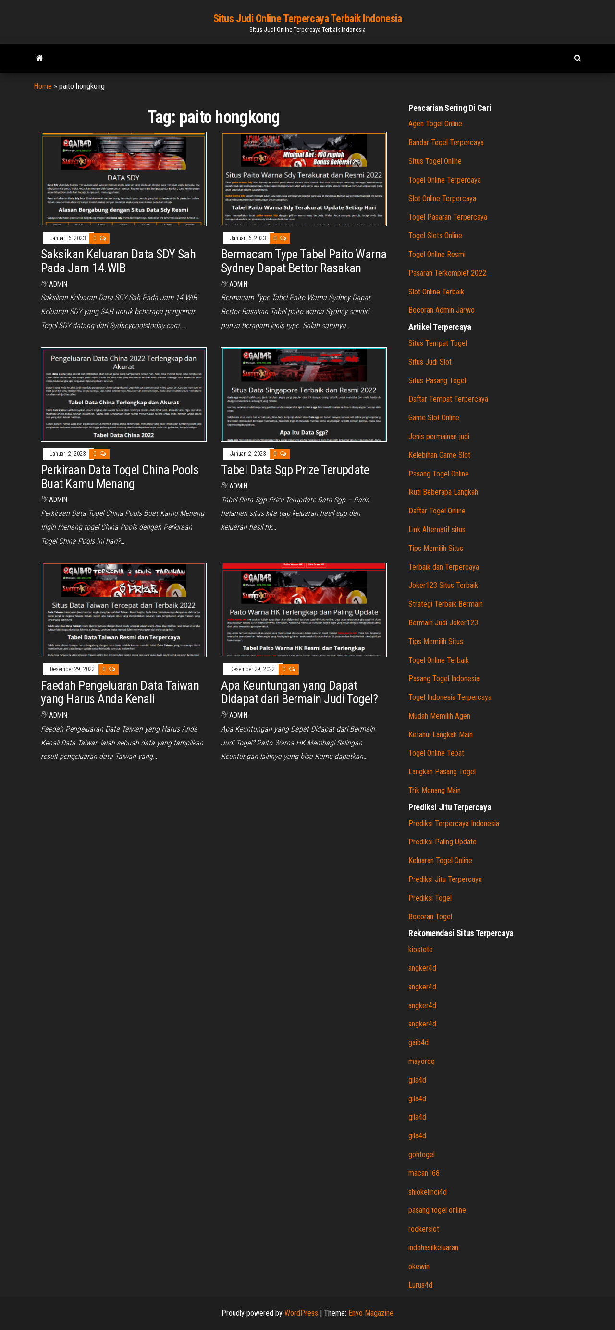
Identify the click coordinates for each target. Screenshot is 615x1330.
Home (43, 86)
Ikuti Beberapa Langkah (443, 492)
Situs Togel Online (435, 161)
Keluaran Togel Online (440, 860)
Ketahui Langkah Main (440, 734)
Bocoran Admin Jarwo (441, 310)
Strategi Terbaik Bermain (445, 604)
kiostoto (420, 949)
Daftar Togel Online (437, 510)
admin (58, 284)
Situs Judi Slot (430, 361)
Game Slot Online (433, 417)
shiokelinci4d (427, 1191)
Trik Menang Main (434, 790)
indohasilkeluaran (433, 1247)
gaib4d (418, 1042)
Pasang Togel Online (438, 473)
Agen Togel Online (435, 123)
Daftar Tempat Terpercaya (448, 398)
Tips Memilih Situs (435, 548)
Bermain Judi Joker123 (443, 622)
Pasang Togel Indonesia (444, 678)
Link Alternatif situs (437, 529)
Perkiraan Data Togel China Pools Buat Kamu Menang (119, 477)
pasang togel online (437, 1210)
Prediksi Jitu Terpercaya (445, 879)
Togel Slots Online (435, 235)
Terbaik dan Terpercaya (443, 567)
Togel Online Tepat (436, 752)
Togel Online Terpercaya (444, 179)
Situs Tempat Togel (437, 343)
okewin (419, 1266)
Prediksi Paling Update (442, 841)
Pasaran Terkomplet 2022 (447, 273)
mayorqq (421, 1061)
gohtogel (421, 1154)
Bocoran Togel (430, 916)
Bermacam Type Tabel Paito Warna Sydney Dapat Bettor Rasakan (304, 261)
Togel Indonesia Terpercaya (450, 697)
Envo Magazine (371, 1313)
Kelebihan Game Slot (439, 455)
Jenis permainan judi (438, 436)
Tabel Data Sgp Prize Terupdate (296, 470)
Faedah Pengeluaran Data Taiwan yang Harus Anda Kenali (120, 692)
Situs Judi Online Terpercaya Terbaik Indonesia (307, 18)
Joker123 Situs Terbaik (443, 585)
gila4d (417, 1080)
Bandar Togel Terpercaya (446, 142)
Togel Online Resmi (437, 254)
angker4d (422, 968)
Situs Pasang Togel (437, 380)
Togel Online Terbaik (438, 660)
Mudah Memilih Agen (439, 715)
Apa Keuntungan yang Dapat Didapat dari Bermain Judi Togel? (299, 692)
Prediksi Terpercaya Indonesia (453, 823)
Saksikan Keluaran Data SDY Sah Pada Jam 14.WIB (118, 261)
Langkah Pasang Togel (442, 771)
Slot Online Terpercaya (442, 198)
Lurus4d (420, 1285)
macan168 (424, 1173)
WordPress (301, 1313)
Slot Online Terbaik (436, 291)
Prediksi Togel (430, 898)
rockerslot (423, 1228)
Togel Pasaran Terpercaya (447, 216)
